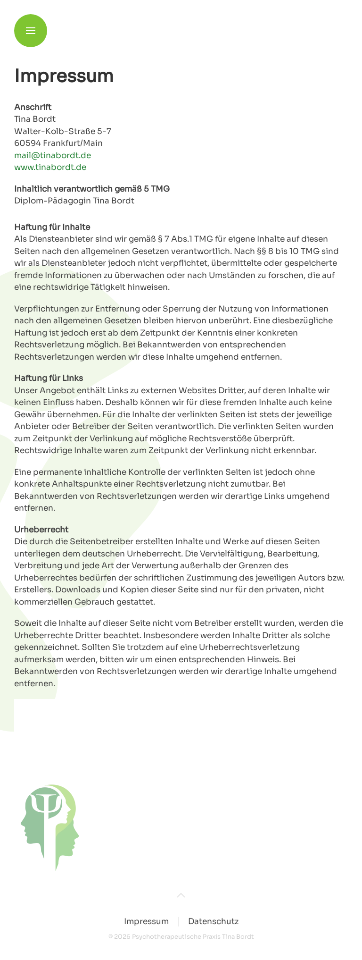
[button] (30, 23)
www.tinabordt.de (50, 167)
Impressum (146, 922)
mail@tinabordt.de (52, 155)
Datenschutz (213, 922)
